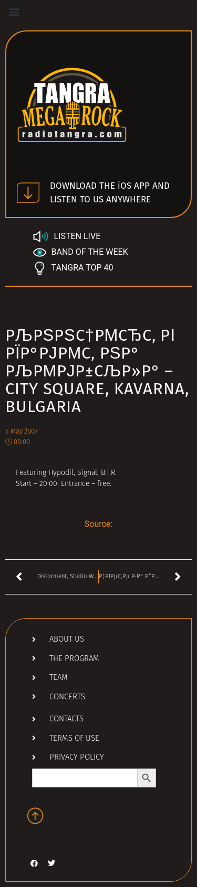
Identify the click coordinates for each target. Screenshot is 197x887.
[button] (14, 11)
